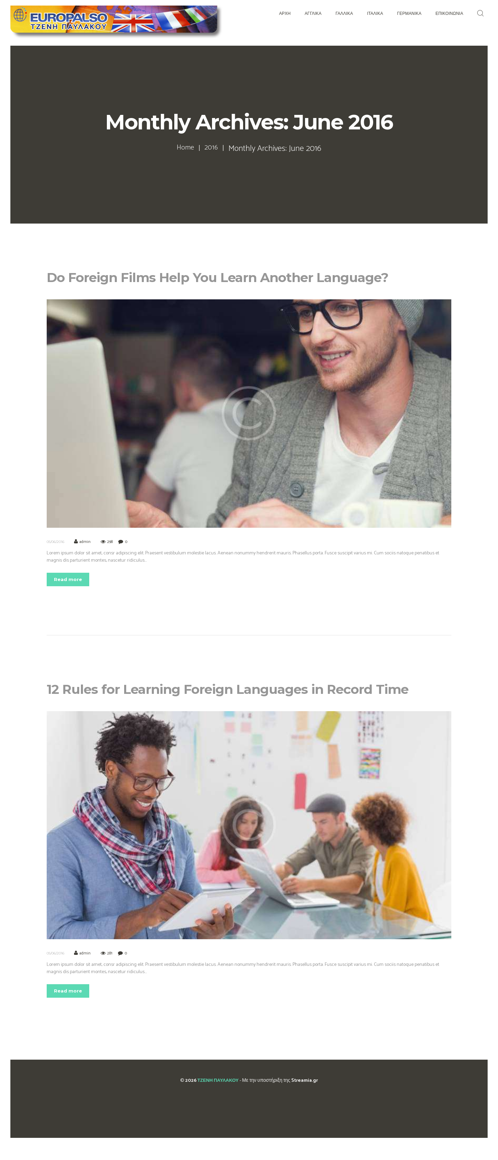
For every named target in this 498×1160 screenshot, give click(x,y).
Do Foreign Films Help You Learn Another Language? (247, 276)
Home (184, 149)
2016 (212, 149)
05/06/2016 (55, 542)
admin (85, 541)
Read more (70, 580)
